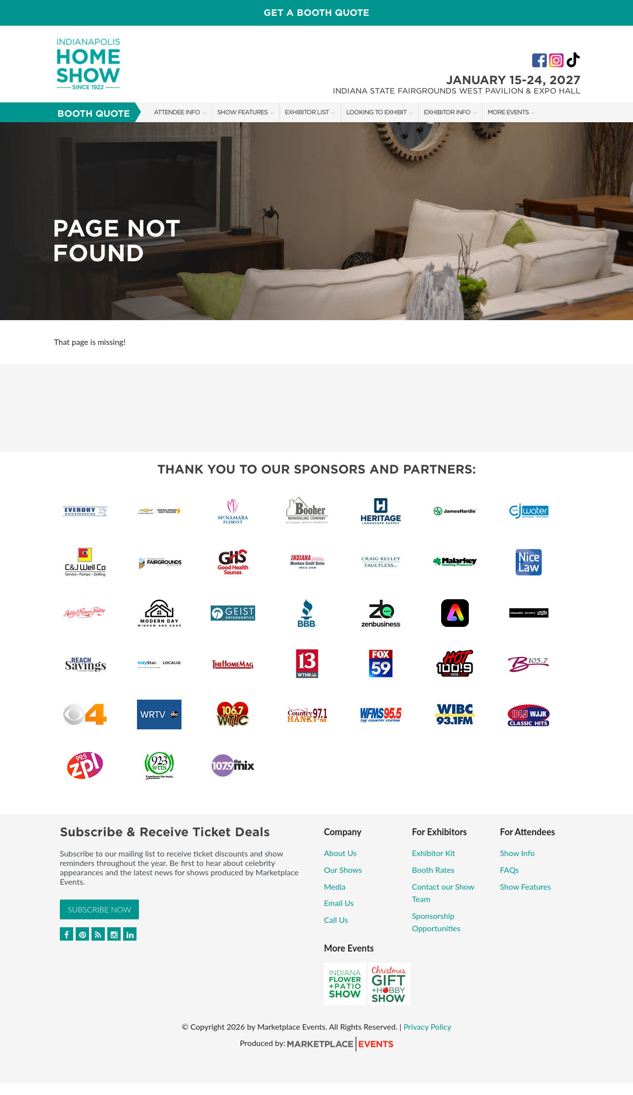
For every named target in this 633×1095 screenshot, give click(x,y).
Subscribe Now (99, 909)
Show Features (242, 112)
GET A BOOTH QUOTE (316, 12)
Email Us (339, 902)
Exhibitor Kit (433, 852)
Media (335, 886)
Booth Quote (93, 113)
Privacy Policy (428, 1026)
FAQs (509, 869)
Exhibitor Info (447, 112)
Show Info (517, 852)
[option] (316, 221)
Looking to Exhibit (376, 112)
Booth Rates (433, 869)
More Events (508, 112)
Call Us (336, 919)
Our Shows (343, 869)
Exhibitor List (307, 112)
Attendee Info (177, 112)
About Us (340, 852)
